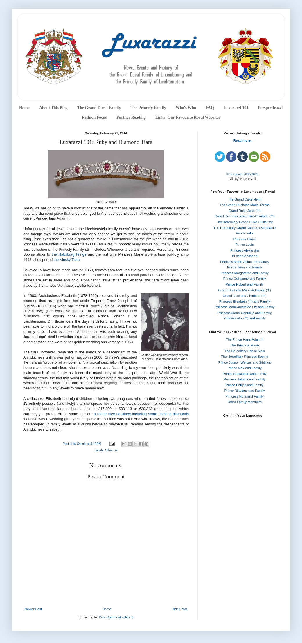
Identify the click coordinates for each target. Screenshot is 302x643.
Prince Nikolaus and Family (244, 390)
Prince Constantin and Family (244, 373)
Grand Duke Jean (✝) (245, 210)
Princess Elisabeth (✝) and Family (244, 301)
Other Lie (111, 450)
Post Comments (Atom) (116, 617)
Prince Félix (244, 233)
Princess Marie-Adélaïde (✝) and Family (244, 307)
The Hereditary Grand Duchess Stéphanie (244, 228)
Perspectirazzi (270, 108)
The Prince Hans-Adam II (244, 339)
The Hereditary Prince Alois (244, 351)
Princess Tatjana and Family (244, 379)
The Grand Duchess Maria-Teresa (245, 205)
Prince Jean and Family (244, 267)
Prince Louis (245, 244)
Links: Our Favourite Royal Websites (187, 117)
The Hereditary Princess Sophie (244, 356)
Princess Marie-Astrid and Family (244, 261)
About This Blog (53, 108)
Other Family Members (245, 402)
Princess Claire (244, 239)
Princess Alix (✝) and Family (244, 318)
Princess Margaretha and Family (244, 273)
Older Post (179, 609)
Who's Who (186, 108)
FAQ (210, 108)
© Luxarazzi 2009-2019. (242, 174)
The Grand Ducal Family (99, 108)
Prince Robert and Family (244, 284)
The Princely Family (148, 108)
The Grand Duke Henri (244, 199)
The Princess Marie (244, 345)
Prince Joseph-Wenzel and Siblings (244, 362)
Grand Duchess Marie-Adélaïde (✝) (244, 290)
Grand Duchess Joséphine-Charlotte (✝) (245, 216)
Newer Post (33, 609)
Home (24, 108)
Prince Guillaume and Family (244, 278)
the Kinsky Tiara (67, 260)
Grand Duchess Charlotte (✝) (245, 295)
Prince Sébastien (244, 256)
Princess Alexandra (244, 250)
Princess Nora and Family (244, 396)
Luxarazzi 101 (236, 108)
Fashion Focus (94, 117)
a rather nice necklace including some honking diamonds (141, 414)
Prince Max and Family (245, 368)
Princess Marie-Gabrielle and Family (245, 313)
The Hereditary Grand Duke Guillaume (244, 222)
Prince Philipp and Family (244, 385)
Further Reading (130, 117)
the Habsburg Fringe (69, 254)
